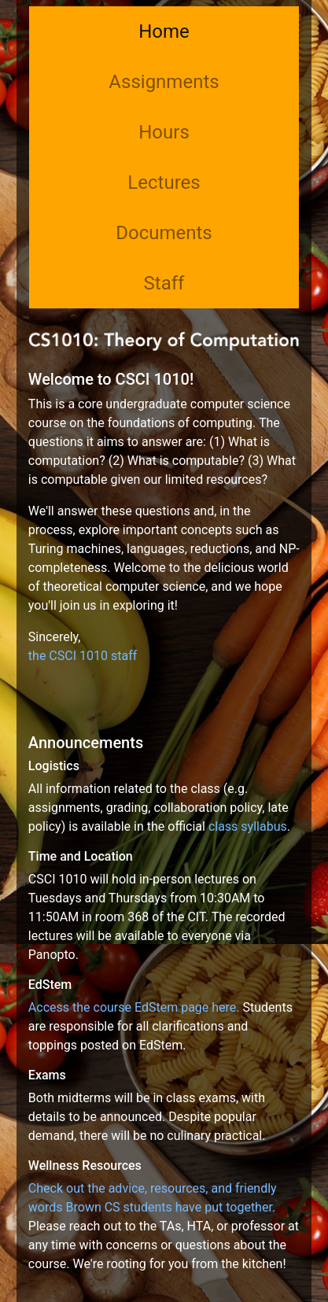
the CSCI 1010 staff (82, 655)
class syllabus (247, 826)
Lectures (163, 183)
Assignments (164, 82)
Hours (164, 132)
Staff (164, 283)
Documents (164, 233)
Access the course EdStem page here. (134, 1007)
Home (164, 31)
